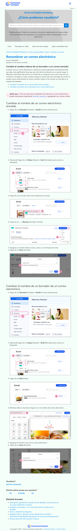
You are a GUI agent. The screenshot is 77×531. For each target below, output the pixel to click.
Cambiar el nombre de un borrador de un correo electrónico (32, 87)
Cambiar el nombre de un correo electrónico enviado (29, 84)
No (33, 493)
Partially (21, 493)
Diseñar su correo (57, 52)
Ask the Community (13, 484)
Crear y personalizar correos (39, 52)
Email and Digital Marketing (16, 52)
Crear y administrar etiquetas (21, 512)
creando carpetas (39, 96)
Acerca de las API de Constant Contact (24, 519)
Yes (10, 493)
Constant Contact (49, 529)
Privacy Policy (61, 529)
